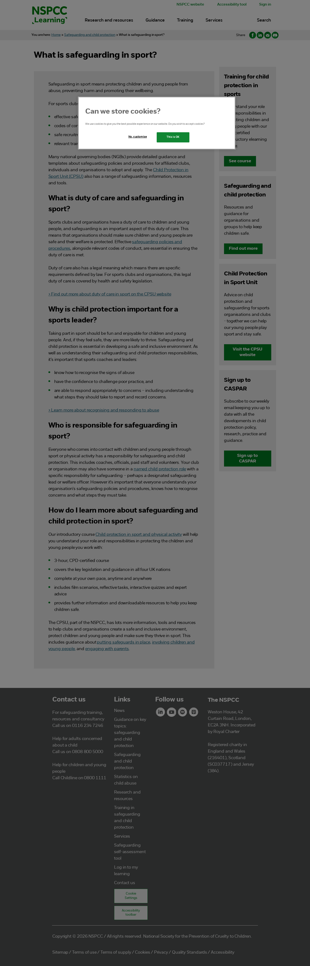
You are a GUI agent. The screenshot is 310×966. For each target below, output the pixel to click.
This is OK (173, 137)
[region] (156, 123)
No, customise (137, 136)
